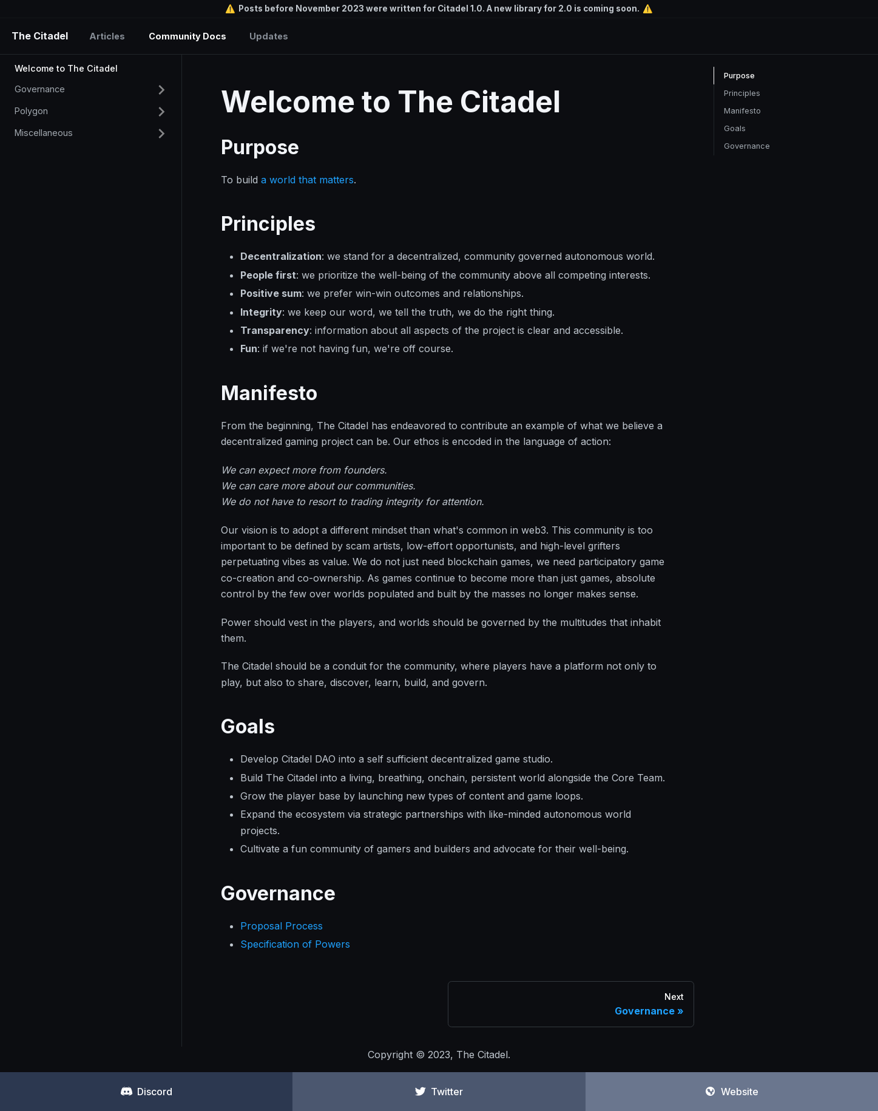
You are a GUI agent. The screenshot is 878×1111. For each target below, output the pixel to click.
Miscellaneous (44, 132)
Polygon (31, 111)
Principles (742, 93)
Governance (40, 89)
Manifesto (742, 110)
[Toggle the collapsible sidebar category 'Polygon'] (161, 111)
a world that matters (307, 180)
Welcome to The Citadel (66, 68)
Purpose (739, 75)
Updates (268, 36)
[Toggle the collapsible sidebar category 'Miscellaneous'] (161, 133)
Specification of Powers (295, 944)
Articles (107, 36)
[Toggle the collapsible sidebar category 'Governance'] (161, 90)
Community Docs (187, 36)
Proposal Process (281, 926)
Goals (735, 128)
